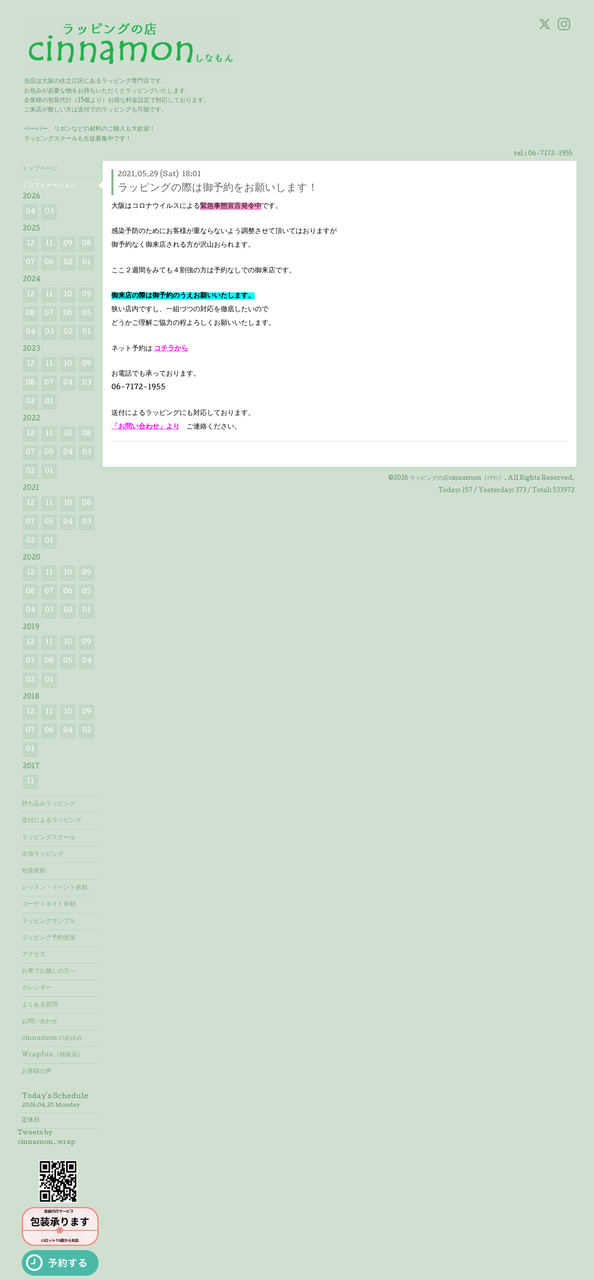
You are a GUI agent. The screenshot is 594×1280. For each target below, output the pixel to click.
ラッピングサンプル (49, 921)
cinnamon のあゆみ (52, 1038)
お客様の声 (37, 1071)
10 (68, 294)
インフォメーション (49, 185)
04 (30, 212)
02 (68, 262)
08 (86, 244)
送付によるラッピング (52, 820)
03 (49, 212)
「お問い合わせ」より (145, 427)
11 (49, 244)
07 (30, 262)
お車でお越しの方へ (49, 971)
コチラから (171, 349)
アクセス (34, 954)
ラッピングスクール (49, 837)
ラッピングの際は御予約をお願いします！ (218, 188)
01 (86, 262)
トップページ (40, 169)
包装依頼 (34, 871)
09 (68, 244)
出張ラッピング (43, 854)
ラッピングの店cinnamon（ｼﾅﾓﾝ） (457, 478)
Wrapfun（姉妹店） (52, 1055)
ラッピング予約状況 (49, 938)
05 (86, 313)
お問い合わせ (40, 1021)
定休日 (31, 1120)
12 (30, 244)
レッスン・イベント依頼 (54, 887)
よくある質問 (40, 1005)
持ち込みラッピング (49, 804)
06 (49, 262)
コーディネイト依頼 (49, 904)
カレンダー (37, 988)
